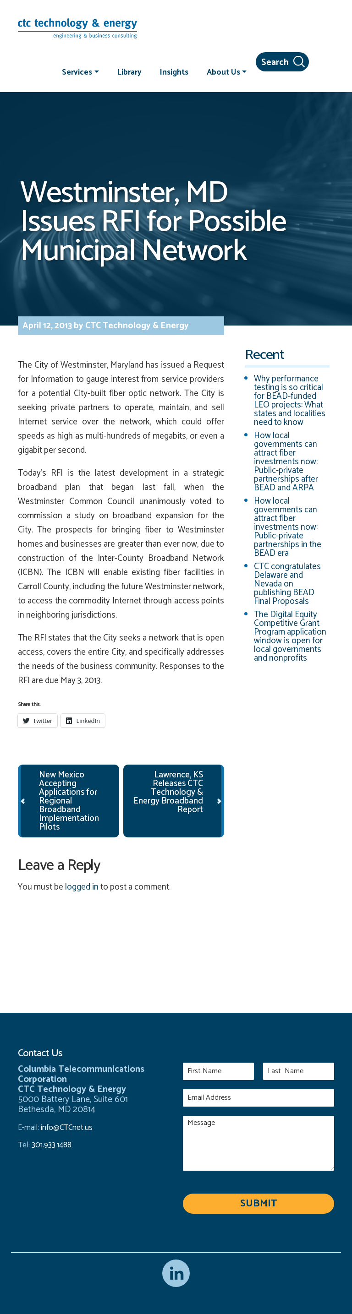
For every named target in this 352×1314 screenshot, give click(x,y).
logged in (82, 887)
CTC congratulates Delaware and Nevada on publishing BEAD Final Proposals (287, 583)
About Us (223, 71)
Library (129, 71)
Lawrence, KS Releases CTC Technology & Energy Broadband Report (168, 792)
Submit (258, 1203)
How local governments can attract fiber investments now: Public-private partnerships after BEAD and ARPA (286, 462)
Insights (174, 71)
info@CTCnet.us (67, 1127)
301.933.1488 (51, 1145)
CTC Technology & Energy (136, 326)
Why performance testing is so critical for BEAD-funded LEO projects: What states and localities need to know (289, 400)
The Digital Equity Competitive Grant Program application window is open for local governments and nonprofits (290, 636)
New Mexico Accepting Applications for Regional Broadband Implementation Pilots (69, 801)
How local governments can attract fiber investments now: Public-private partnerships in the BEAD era (287, 527)
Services (77, 71)
